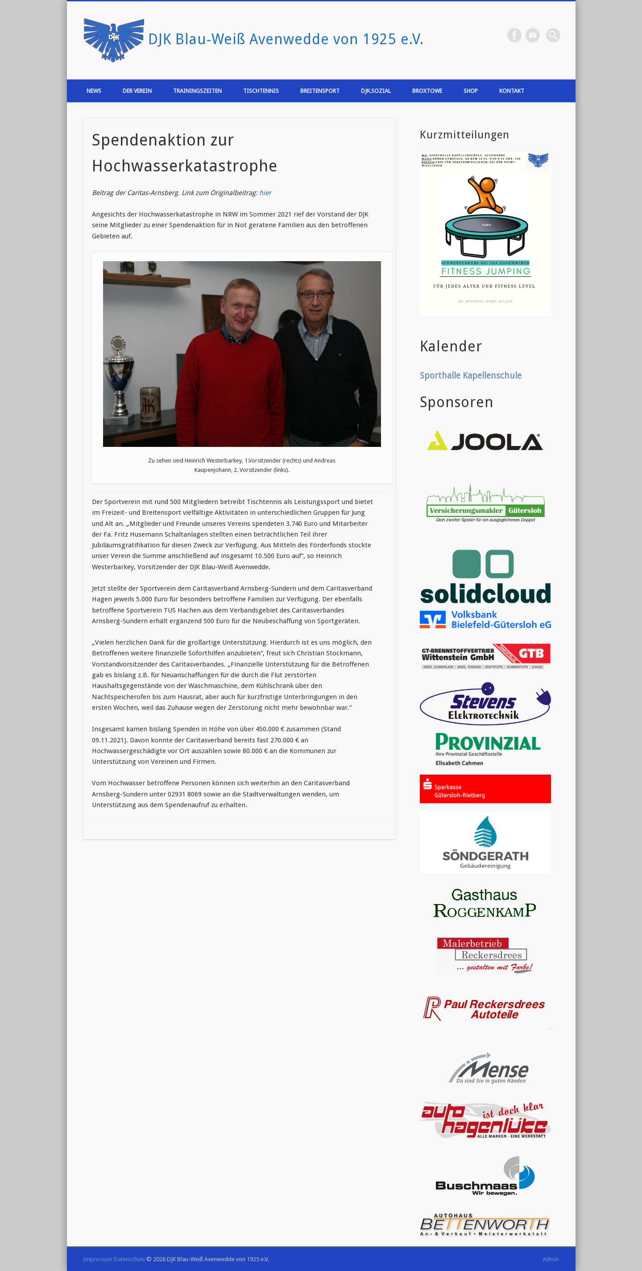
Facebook (514, 35)
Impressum (97, 1259)
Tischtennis (261, 91)
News (94, 91)
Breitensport (320, 91)
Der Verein (137, 91)
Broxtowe (427, 91)
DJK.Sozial (376, 91)
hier (265, 193)
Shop (471, 91)
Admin (551, 1259)
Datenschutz (129, 1259)
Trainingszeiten (197, 91)
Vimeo (533, 35)
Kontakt (511, 91)
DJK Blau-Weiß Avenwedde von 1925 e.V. (286, 39)
